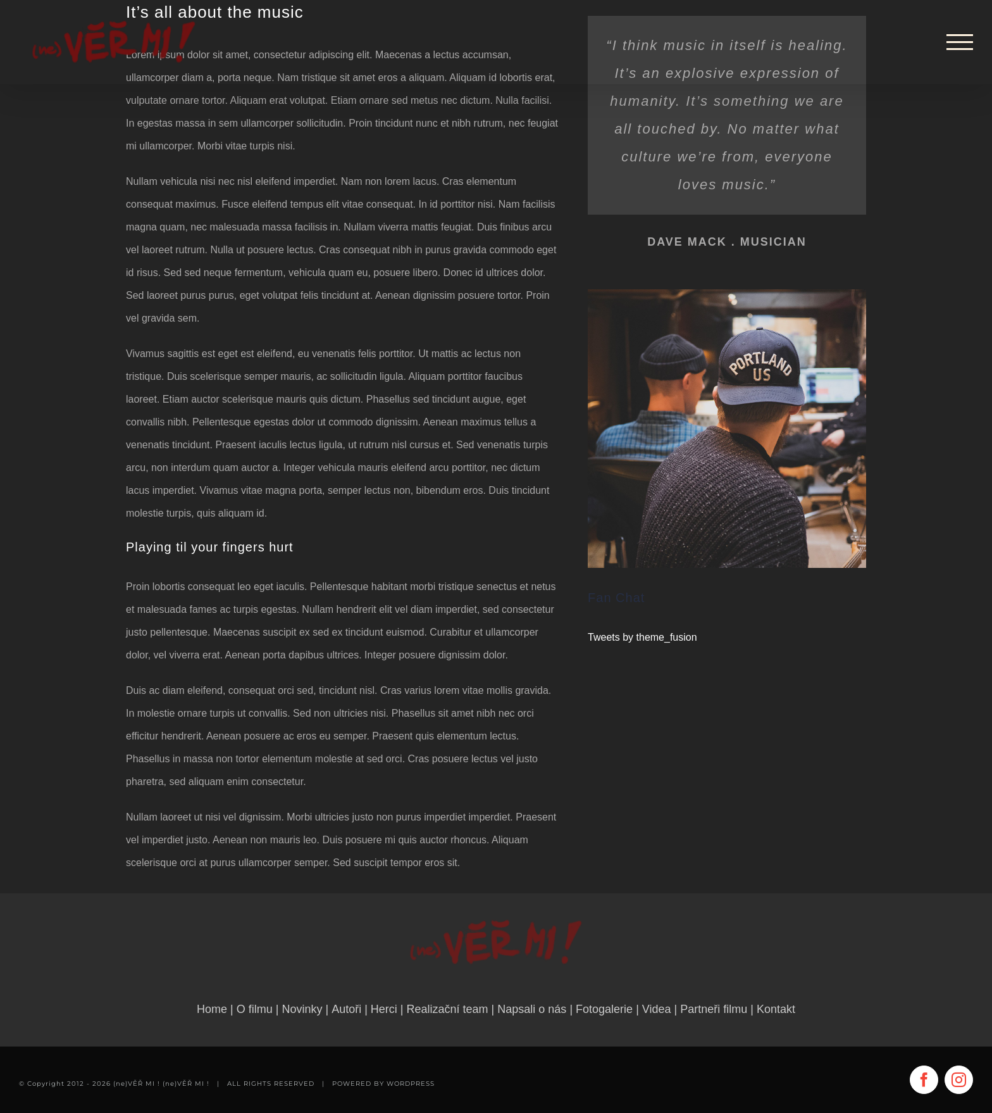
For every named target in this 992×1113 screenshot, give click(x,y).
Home (212, 1009)
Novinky (302, 1009)
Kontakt (776, 1009)
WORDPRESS (411, 1083)
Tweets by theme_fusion (642, 637)
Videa (656, 1009)
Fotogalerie (604, 1009)
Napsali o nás (531, 1009)
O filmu (255, 1009)
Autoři (346, 1009)
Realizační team (447, 1009)
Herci (384, 1009)
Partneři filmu (713, 1009)
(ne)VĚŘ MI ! (186, 1083)
